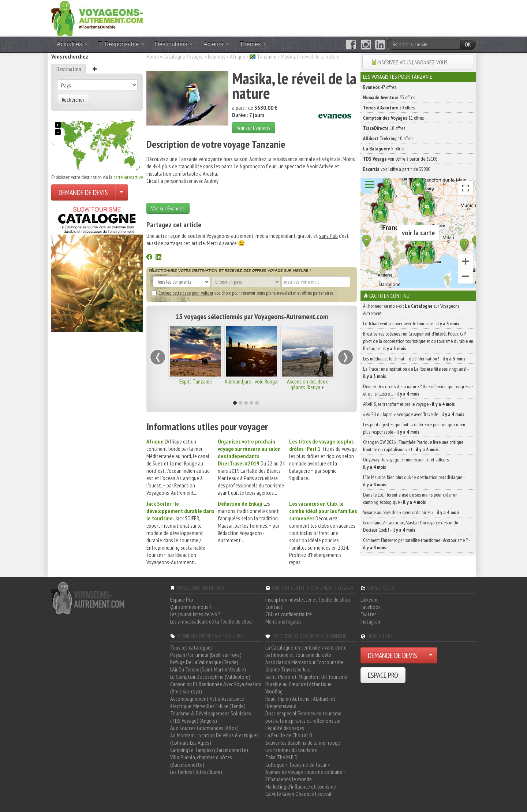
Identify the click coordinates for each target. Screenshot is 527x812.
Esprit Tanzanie (195, 381)
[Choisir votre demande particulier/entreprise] (121, 192)
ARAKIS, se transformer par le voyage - (409, 404)
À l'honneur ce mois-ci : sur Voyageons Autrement (411, 310)
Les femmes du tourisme (291, 749)
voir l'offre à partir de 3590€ (396, 169)
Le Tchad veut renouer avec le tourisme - (411, 323)
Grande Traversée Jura (288, 669)
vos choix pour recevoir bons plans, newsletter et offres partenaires (242, 292)
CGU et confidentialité (288, 614)
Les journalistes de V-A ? (195, 614)
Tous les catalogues (191, 647)
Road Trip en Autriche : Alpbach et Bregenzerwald (300, 702)
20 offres (389, 107)
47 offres (379, 87)
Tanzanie (266, 56)
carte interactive (128, 177)
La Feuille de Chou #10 (288, 735)
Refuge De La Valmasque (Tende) (204, 662)
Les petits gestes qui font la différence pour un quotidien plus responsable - (414, 428)
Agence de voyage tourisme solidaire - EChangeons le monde (305, 775)
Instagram (371, 621)
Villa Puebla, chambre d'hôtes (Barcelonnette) (201, 760)
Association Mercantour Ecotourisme (304, 662)
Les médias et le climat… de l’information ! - (414, 358)
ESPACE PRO (383, 675)
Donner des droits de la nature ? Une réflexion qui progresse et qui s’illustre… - (417, 390)
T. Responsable (121, 44)
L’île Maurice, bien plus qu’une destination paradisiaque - (413, 481)
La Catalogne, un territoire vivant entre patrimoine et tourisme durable (306, 651)
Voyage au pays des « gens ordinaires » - (411, 512)
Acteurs (216, 44)
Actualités (72, 44)
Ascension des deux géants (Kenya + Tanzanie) (307, 387)
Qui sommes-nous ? (191, 606)
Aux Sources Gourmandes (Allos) (204, 727)
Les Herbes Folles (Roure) (196, 771)
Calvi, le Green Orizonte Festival (298, 793)
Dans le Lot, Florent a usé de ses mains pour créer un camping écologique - (410, 498)
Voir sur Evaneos (253, 127)
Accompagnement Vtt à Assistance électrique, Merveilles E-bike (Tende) (208, 702)
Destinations (174, 44)
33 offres (389, 97)
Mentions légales (283, 621)
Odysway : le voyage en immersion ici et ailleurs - (407, 463)
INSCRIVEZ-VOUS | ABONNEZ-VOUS (412, 62)
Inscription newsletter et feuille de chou (307, 599)
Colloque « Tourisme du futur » (297, 764)
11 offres (393, 118)
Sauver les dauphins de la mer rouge (302, 742)
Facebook (370, 606)
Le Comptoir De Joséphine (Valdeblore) (210, 676)
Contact (274, 606)
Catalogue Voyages (183, 56)
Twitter (368, 614)
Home (152, 56)
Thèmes (253, 44)
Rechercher (73, 99)
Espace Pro (181, 599)
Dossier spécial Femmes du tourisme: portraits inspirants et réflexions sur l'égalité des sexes (304, 720)
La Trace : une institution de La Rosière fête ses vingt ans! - (415, 372)
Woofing (274, 691)
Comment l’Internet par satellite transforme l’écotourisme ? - (416, 544)
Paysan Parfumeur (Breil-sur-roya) (206, 654)
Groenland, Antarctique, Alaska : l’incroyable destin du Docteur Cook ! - (410, 526)
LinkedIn (368, 599)
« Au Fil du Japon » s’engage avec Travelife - (413, 414)
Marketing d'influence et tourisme (300, 786)
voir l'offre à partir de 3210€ (400, 159)
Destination (68, 68)
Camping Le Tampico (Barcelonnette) (209, 749)
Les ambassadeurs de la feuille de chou (211, 621)
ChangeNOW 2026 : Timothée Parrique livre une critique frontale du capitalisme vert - (413, 446)
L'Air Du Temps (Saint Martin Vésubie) (208, 669)
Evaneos (216, 56)
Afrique (237, 56)
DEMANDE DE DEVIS (83, 192)
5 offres (383, 148)
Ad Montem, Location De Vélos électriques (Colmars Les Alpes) (214, 738)
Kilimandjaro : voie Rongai (252, 381)
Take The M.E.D (281, 757)
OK (468, 44)
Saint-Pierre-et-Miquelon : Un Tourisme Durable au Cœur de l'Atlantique (306, 680)
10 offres (384, 128)
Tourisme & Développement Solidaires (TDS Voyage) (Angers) (210, 717)
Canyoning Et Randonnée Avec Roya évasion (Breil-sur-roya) (215, 687)
